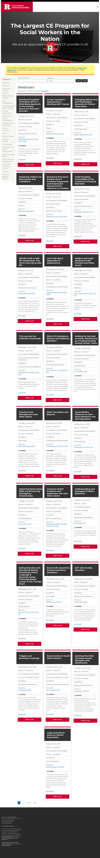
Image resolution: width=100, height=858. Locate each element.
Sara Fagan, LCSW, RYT (82, 691)
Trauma (5, 171)
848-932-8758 (8, 823)
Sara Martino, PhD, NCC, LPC (83, 212)
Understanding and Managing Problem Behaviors (85, 491)
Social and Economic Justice (6, 166)
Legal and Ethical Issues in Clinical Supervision (56, 735)
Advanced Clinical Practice (6, 91)
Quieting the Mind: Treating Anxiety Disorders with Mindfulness (84, 659)
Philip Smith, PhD (80, 523)
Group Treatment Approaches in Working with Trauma (58, 101)
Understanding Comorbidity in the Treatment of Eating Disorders (85, 180)
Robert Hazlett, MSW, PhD (83, 134)
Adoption (5, 86)
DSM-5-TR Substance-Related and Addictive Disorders (58, 338)
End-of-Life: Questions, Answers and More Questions (58, 570)
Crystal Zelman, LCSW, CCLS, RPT (57, 446)
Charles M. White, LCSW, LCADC (56, 216)
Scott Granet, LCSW (80, 602)
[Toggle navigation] (97, 7)
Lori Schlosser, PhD (80, 371)
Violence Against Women (5, 177)
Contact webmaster (6, 845)
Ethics (4, 133)
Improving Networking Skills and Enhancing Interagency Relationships (30, 492)
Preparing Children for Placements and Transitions (30, 179)
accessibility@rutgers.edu (7, 836)
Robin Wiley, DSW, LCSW (26, 446)
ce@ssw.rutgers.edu (9, 826)
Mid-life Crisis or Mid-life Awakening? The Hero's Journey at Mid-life (30, 261)
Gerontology (7, 144)
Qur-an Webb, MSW (53, 690)
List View (45, 91)
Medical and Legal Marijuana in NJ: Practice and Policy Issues (84, 261)
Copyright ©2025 (5, 842)
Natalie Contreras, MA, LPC (55, 134)
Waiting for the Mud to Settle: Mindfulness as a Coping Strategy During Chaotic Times (86, 339)
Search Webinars (23, 78)
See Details (22, 159)
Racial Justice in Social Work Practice (58, 657)
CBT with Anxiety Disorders (83, 569)
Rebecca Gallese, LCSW (26, 211)
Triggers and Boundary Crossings (29, 657)
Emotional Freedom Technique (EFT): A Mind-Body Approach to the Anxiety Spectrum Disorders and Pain (29, 105)
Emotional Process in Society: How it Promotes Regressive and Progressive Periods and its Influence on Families (58, 183)
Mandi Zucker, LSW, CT (54, 602)
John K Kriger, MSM (24, 524)
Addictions (6, 83)
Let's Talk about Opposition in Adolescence (55, 260)
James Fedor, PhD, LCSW (26, 293)
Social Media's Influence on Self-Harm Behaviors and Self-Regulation (85, 415)
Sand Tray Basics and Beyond (57, 413)
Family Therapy (8, 136)
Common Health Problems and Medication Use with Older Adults (57, 492)
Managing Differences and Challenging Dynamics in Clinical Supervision (86, 103)
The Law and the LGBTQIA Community (30, 337)
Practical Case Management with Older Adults (28, 414)
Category (50, 78)
